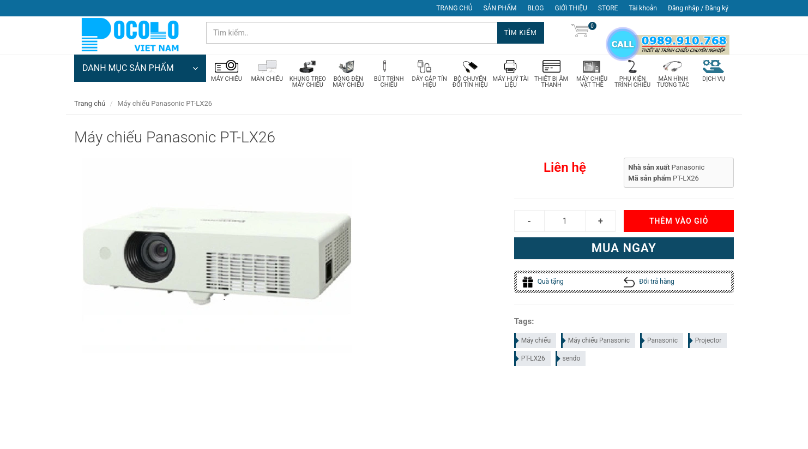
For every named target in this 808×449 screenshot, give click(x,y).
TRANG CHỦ (454, 8)
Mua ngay (624, 248)
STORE (608, 8)
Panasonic (659, 341)
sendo (569, 359)
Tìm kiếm (520, 33)
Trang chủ (89, 103)
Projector (705, 341)
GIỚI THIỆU (571, 8)
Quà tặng (543, 282)
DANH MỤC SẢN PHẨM (140, 68)
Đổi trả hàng (649, 282)
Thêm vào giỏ (678, 221)
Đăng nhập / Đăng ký (698, 8)
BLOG (536, 8)
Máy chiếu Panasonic (596, 341)
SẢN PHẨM (499, 8)
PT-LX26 (530, 359)
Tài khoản (643, 8)
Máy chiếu (533, 341)
